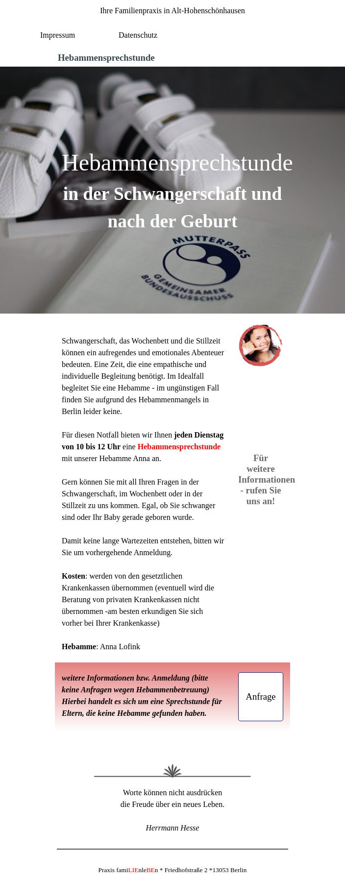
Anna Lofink (120, 646)
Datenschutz (138, 35)
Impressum (57, 35)
